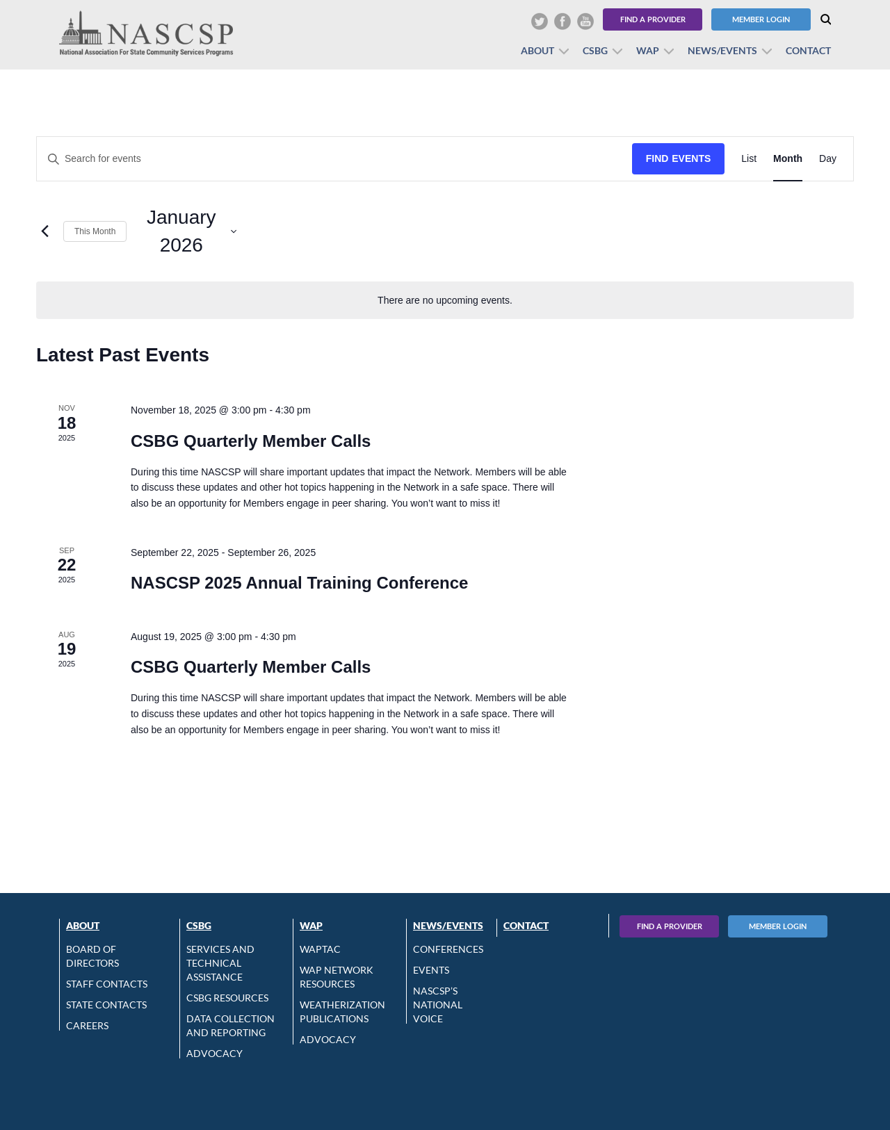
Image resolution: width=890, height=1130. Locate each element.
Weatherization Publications (342, 1011)
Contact (808, 50)
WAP (647, 50)
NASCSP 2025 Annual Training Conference (299, 582)
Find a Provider (653, 19)
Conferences (448, 949)
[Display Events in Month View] (787, 159)
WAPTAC (320, 949)
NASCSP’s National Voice (437, 1004)
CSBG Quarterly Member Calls (251, 441)
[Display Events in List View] (748, 159)
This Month (94, 231)
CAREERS (87, 1025)
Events (431, 970)
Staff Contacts (106, 984)
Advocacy (214, 1053)
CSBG (595, 50)
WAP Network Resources (336, 977)
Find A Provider (669, 926)
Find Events (678, 158)
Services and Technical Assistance (220, 963)
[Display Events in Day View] (827, 159)
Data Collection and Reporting (230, 1025)
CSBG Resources (227, 998)
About (537, 50)
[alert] (445, 300)
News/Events (722, 50)
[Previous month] (44, 231)
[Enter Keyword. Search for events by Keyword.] (334, 159)
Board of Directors (92, 956)
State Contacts (106, 1004)
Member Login (761, 19)
